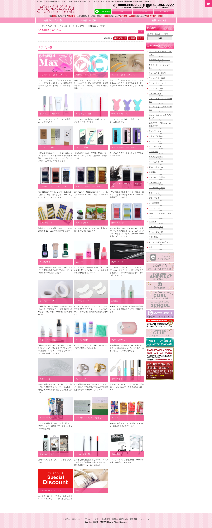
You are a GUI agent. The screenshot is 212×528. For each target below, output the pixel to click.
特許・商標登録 (131, 519)
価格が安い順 (120, 38)
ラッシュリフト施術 (157, 78)
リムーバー (153, 152)
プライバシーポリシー (93, 519)
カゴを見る (164, 11)
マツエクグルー (155, 146)
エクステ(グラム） (156, 136)
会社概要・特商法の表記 (113, 519)
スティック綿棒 (155, 183)
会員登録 (143, 11)
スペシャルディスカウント (159, 242)
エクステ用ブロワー (157, 188)
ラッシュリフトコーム (158, 83)
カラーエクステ (155, 141)
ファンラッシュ (155, 131)
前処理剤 (152, 172)
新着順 (140, 38)
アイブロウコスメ (156, 227)
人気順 (132, 38)
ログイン (122, 11)
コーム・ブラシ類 (156, 232)
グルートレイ (154, 193)
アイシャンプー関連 (157, 177)
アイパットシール (156, 167)
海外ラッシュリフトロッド (159, 60)
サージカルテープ (156, 162)
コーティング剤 (155, 208)
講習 (150, 247)
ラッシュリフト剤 (156, 88)
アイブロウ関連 (155, 94)
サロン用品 (153, 237)
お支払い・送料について (72, 519)
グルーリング (154, 198)
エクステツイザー (156, 157)
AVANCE (152, 222)
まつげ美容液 (154, 203)
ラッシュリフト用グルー (158, 73)
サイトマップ (144, 519)
